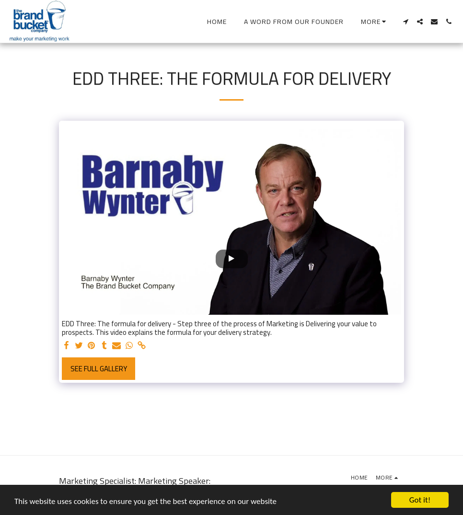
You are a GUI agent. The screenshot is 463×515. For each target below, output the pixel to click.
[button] (405, 21)
